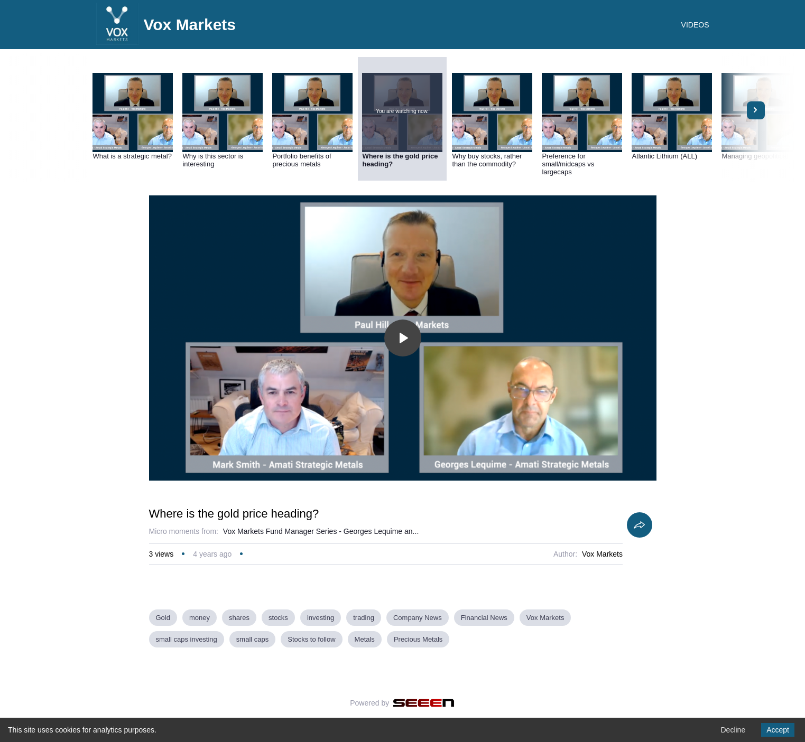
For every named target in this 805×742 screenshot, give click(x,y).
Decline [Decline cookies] (732, 730)
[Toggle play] (402, 338)
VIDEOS (695, 25)
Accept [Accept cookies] (777, 730)
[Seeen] (423, 703)
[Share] (639, 525)
